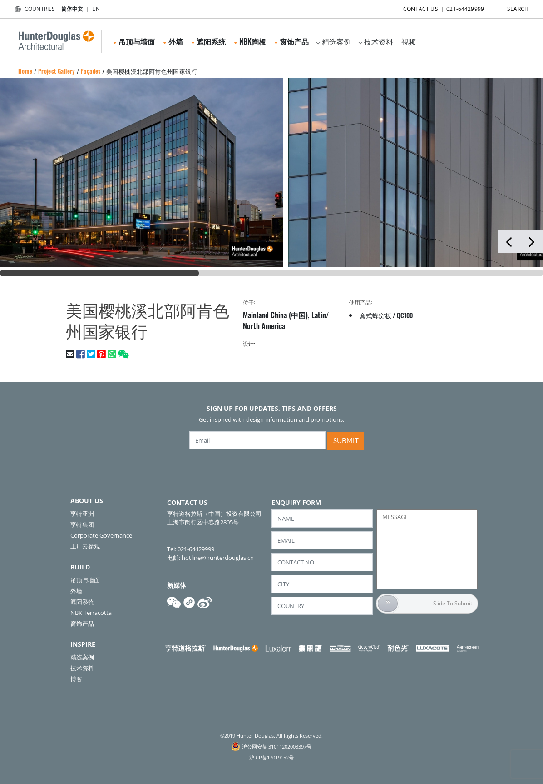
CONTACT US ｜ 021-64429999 (435, 7)
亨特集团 (82, 524)
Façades (91, 70)
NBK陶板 (250, 41)
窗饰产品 (291, 41)
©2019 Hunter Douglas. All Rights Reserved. (271, 735)
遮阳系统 (208, 41)
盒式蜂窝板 (375, 315)
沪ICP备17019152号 (271, 757)
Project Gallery (56, 70)
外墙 (173, 41)
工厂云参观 (85, 546)
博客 (76, 679)
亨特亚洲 (82, 513)
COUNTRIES (33, 9)
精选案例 (333, 41)
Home (25, 70)
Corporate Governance (101, 535)
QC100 (405, 315)
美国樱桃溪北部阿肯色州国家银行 (151, 70)
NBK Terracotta (91, 613)
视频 (408, 41)
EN (95, 9)
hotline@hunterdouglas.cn (218, 558)
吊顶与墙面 (134, 41)
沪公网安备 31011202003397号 (276, 746)
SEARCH (509, 7)
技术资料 (376, 41)
